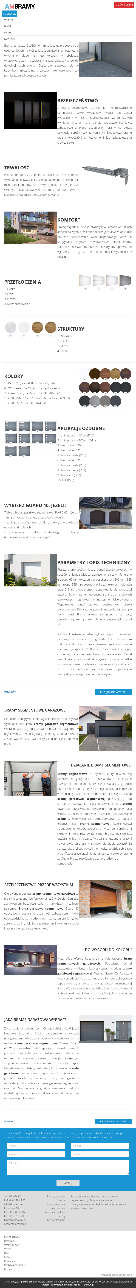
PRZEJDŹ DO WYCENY (113, 692)
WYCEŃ (8, 20)
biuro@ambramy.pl (15, 1220)
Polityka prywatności (15, 1264)
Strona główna (12, 1236)
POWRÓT (10, 692)
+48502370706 (16, 1216)
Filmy (7, 1256)
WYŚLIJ (68, 1183)
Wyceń (7, 1248)
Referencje (10, 1240)
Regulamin (10, 1261)
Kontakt (8, 1269)
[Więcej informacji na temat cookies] (61, 1284)
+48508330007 (16, 1212)
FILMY (7, 32)
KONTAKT (9, 38)
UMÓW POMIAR (124, 4)
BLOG (7, 26)
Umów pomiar (11, 1244)
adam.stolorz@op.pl (15, 1224)
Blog (6, 1253)
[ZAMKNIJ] (88, 1284)
